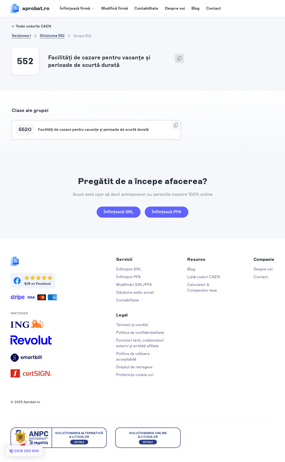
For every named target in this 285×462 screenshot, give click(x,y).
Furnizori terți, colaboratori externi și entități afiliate (140, 343)
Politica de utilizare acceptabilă (133, 356)
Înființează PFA (166, 211)
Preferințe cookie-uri (134, 375)
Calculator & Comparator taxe (202, 287)
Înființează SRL (118, 211)
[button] (77, 8)
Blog (195, 8)
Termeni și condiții (132, 325)
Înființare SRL (128, 269)
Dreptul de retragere (134, 367)
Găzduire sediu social (135, 292)
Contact (213, 8)
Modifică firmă (114, 8)
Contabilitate (146, 8)
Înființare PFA (128, 277)
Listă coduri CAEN (203, 277)
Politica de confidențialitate (140, 332)
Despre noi (175, 8)
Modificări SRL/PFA (134, 284)
